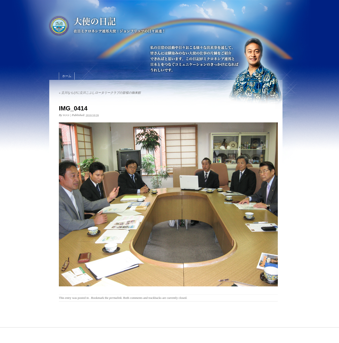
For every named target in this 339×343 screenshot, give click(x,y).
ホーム (66, 76)
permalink (115, 298)
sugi (66, 115)
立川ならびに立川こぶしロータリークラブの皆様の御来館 (100, 92)
